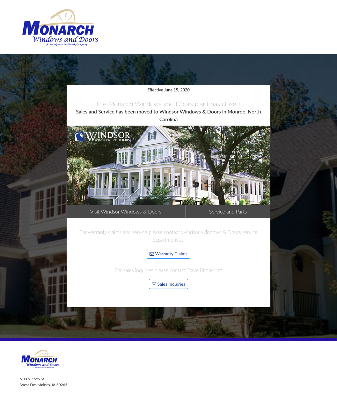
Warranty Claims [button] (168, 253)
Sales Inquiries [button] (168, 284)
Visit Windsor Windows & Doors (126, 211)
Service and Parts (228, 211)
